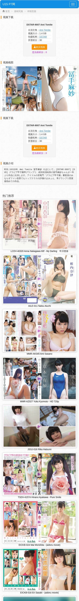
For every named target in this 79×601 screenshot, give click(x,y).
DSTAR (43, 36)
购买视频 (39, 47)
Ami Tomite (45, 30)
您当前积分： (39, 52)
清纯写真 (18, 11)
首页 (7, 11)
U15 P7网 (9, 4)
